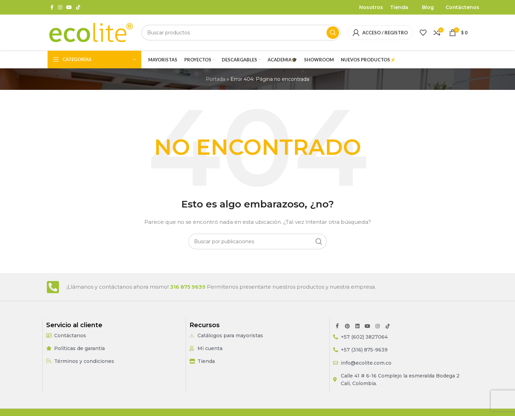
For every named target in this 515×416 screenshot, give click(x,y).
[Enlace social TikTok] (78, 7)
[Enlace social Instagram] (60, 7)
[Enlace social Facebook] (52, 7)
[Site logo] (91, 32)
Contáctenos (462, 7)
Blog (428, 7)
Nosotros (371, 7)
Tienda (399, 7)
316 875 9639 (187, 286)
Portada (215, 79)
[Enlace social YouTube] (69, 7)
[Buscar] (241, 33)
